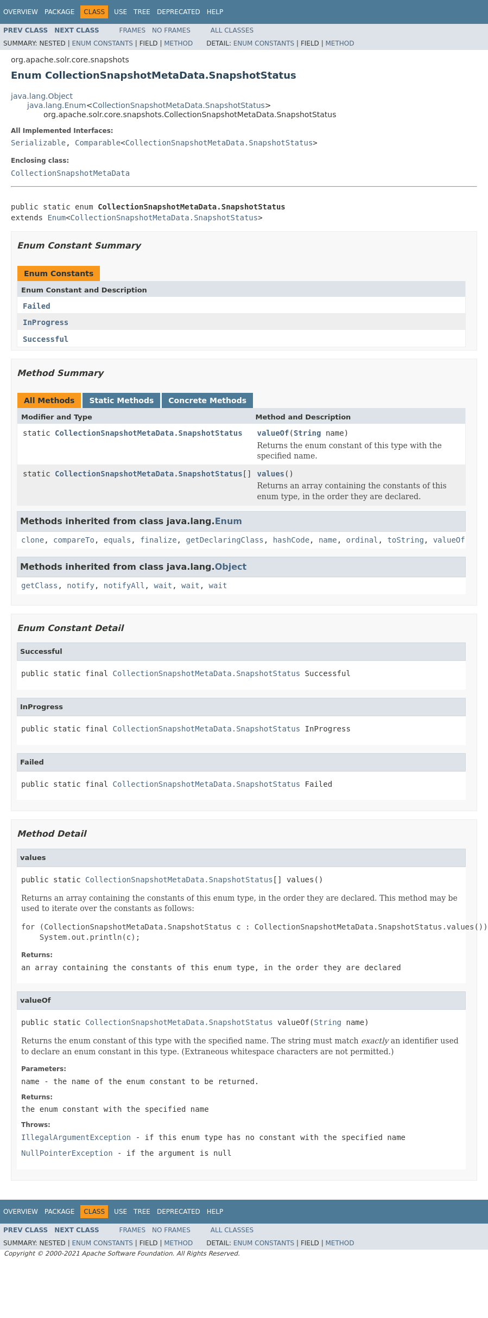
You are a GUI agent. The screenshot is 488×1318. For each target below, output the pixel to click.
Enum (56, 217)
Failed (36, 306)
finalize (158, 540)
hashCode (291, 540)
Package (59, 12)
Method (178, 43)
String (307, 433)
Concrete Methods (207, 400)
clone (32, 540)
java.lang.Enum (56, 105)
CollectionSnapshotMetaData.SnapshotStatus (178, 105)
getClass (39, 585)
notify (80, 585)
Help (215, 12)
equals (117, 540)
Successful (45, 339)
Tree (142, 12)
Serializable (38, 142)
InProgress (45, 322)
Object (231, 567)
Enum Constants (102, 43)
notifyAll (124, 585)
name (328, 540)
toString (405, 540)
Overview (20, 12)
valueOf (273, 433)
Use (120, 12)
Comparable (98, 142)
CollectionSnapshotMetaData (70, 173)
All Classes (232, 30)
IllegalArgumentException (76, 1137)
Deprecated (178, 12)
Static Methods (121, 400)
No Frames (171, 30)
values (270, 473)
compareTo (73, 540)
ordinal (362, 540)
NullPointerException (67, 1153)
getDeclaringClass (224, 540)
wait (163, 585)
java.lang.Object (42, 96)
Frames (132, 30)
